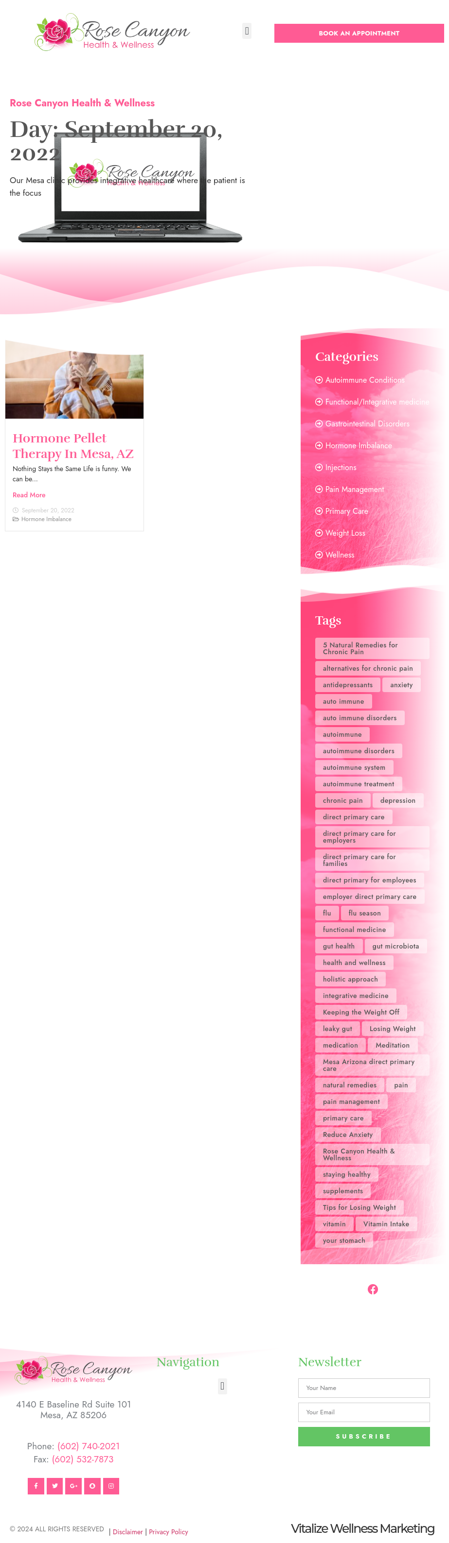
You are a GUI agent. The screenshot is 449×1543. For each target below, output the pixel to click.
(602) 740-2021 (88, 1446)
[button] (246, 31)
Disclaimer (128, 1532)
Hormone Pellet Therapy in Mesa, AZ (73, 445)
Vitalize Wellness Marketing (362, 1528)
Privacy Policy (168, 1532)
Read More (29, 495)
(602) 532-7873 (82, 1459)
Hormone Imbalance (46, 519)
